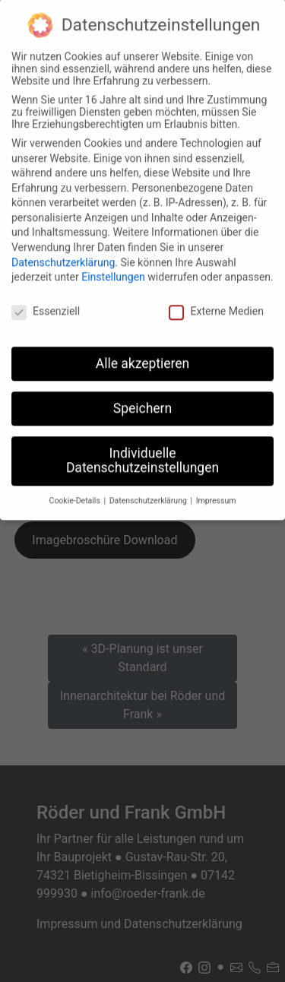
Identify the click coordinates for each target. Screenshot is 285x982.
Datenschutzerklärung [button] (149, 491)
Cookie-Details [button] (76, 491)
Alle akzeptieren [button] (143, 354)
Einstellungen (113, 267)
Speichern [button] (142, 399)
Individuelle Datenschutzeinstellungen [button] (142, 451)
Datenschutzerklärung (63, 253)
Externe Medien (216, 302)
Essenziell (45, 302)
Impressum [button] (216, 491)
